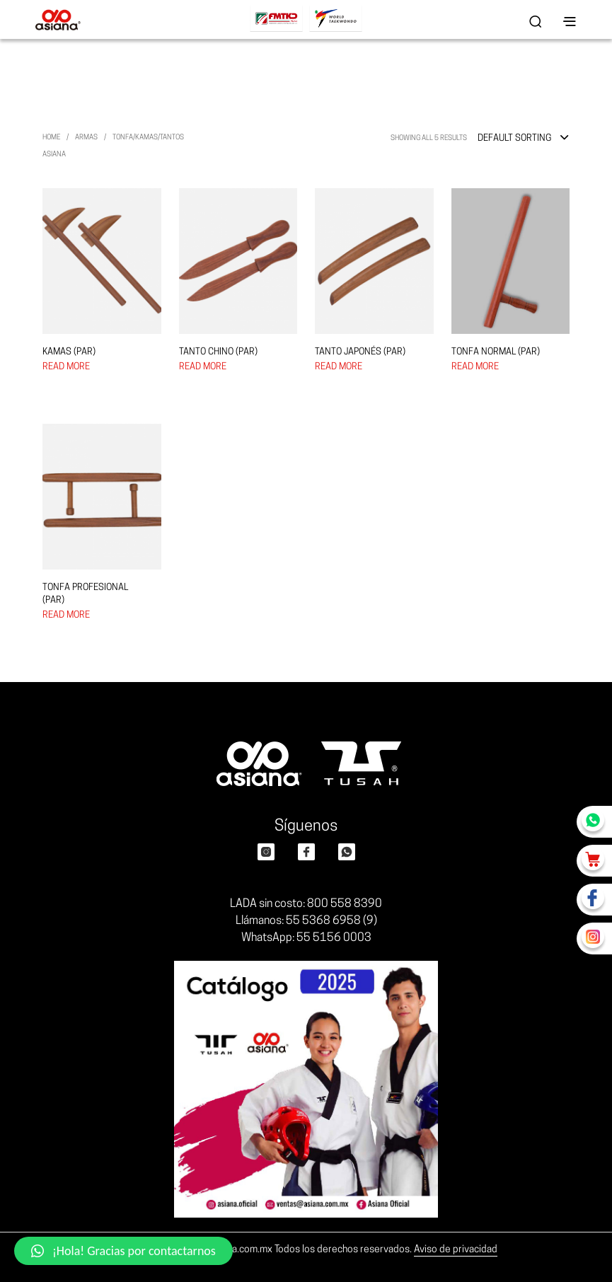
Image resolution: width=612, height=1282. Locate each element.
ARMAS (86, 138)
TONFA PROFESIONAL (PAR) (85, 594)
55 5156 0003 (333, 938)
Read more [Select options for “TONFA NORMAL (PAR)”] (475, 366)
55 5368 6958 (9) (331, 921)
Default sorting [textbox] (514, 138)
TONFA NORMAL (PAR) (495, 352)
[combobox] (524, 139)
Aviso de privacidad (455, 1250)
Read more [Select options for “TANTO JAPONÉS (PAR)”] (338, 366)
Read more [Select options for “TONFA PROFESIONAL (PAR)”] (66, 615)
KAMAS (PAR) (69, 352)
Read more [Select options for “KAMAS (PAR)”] (66, 366)
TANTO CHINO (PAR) (218, 352)
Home (51, 138)
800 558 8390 (344, 904)
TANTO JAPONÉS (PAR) (360, 352)
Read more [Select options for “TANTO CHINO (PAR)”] (202, 366)
